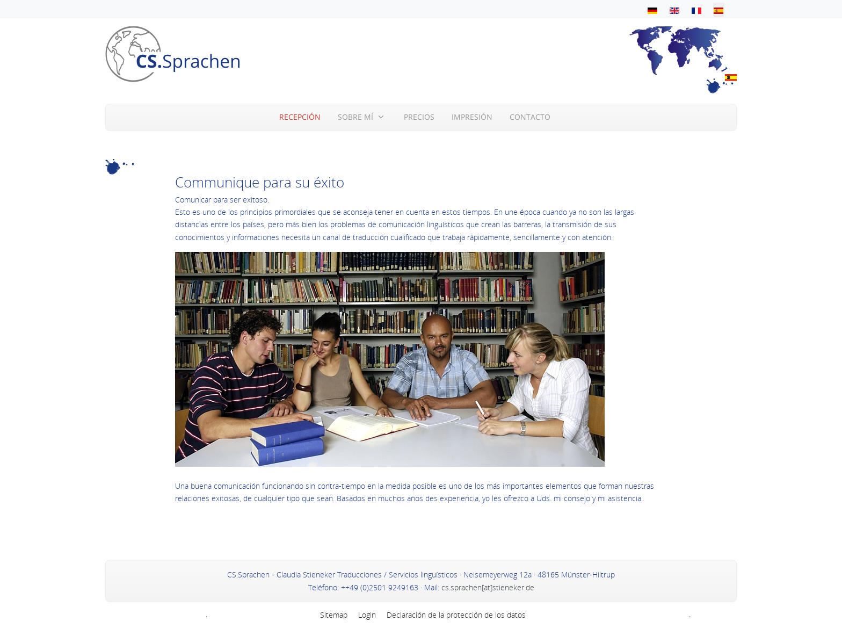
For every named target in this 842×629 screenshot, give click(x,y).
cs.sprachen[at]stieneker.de (486, 587)
